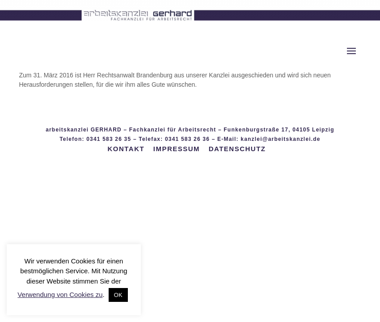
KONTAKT (125, 149)
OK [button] (118, 295)
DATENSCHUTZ (237, 149)
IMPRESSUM (176, 149)
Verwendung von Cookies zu (59, 294)
